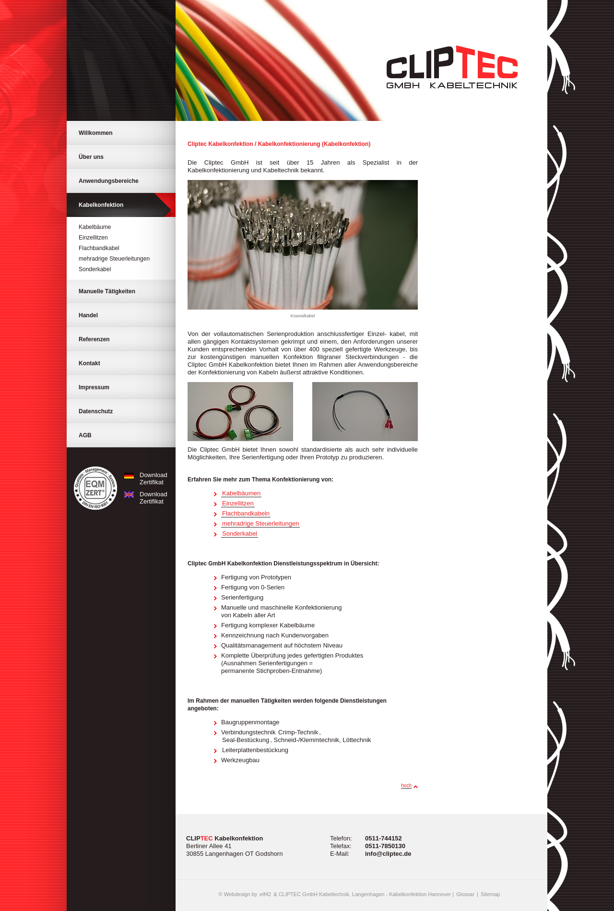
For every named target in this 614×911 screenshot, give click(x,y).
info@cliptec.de (388, 853)
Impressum (94, 387)
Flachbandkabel (99, 248)
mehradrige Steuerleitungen (114, 258)
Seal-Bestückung (245, 739)
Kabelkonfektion (101, 205)
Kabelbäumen (241, 493)
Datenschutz (96, 411)
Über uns (91, 157)
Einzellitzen (93, 237)
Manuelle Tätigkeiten (107, 291)
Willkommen (96, 133)
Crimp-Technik (298, 732)
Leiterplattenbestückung (255, 750)
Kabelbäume (95, 227)
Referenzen (94, 339)
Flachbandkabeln (246, 513)
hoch (406, 785)
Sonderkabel (95, 269)
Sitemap (490, 894)
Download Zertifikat (144, 478)
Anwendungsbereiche (109, 181)
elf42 (265, 894)
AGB (85, 435)
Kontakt (89, 363)
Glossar (465, 894)
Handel (88, 315)
